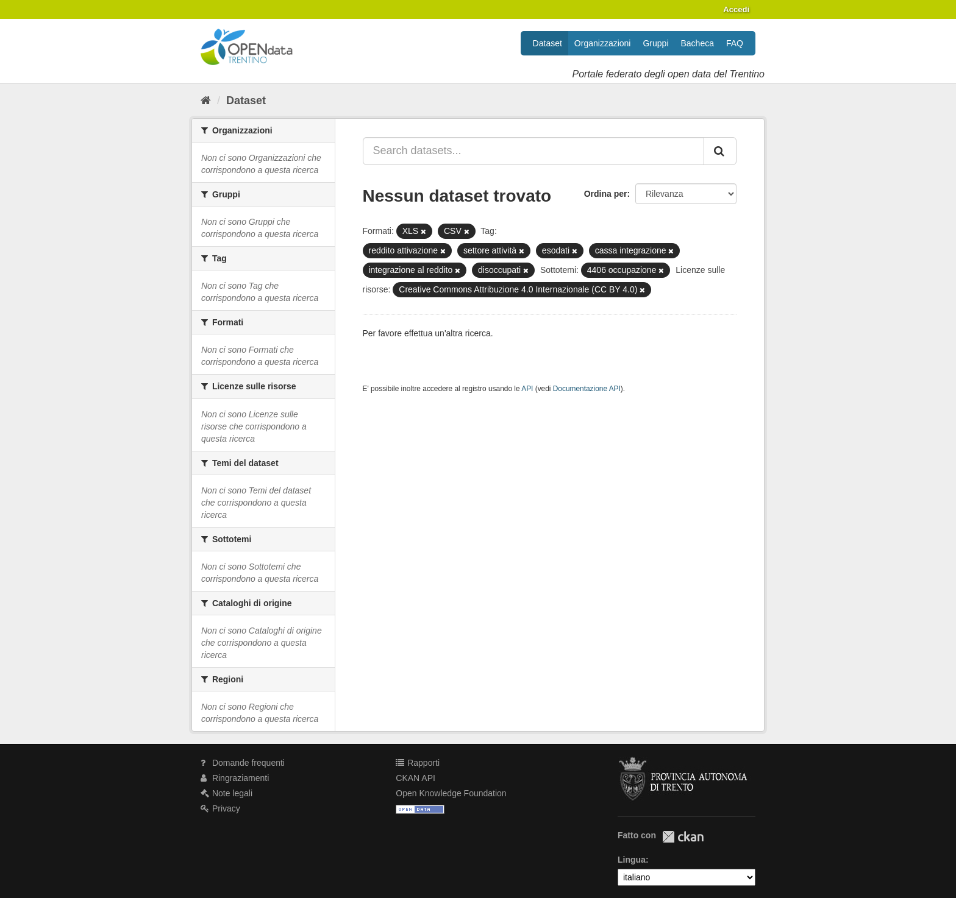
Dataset (547, 43)
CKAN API (415, 778)
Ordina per (605, 194)
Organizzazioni (602, 43)
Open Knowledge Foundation (451, 793)
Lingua (632, 859)
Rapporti (418, 763)
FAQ (734, 43)
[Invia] (720, 151)
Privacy (220, 808)
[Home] (206, 100)
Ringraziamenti (235, 778)
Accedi (736, 9)
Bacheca (697, 43)
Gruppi (655, 43)
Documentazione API (587, 388)
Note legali (226, 793)
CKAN (683, 836)
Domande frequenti (243, 763)
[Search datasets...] (534, 151)
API (527, 388)
